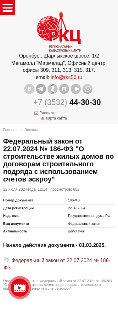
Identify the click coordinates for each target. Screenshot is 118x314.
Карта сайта (56, 118)
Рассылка (48, 113)
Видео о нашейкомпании (19, 287)
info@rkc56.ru (66, 77)
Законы (31, 130)
